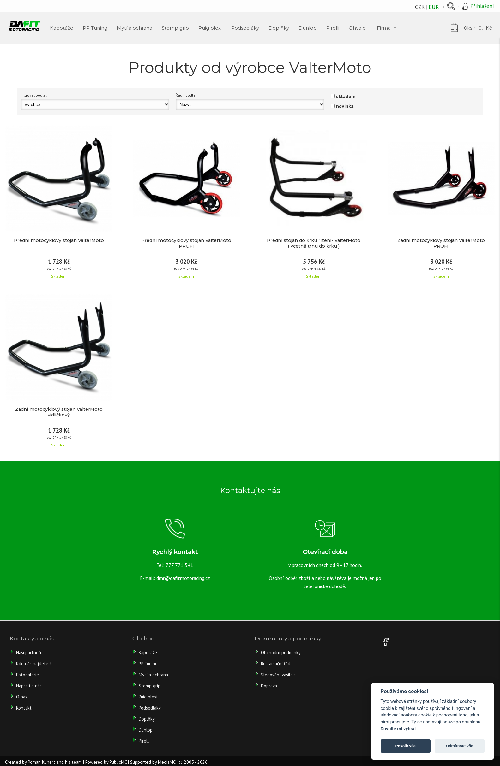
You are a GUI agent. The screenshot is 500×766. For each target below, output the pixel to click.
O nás (21, 697)
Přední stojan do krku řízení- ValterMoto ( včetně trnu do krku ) (313, 243)
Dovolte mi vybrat (398, 729)
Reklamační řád (275, 664)
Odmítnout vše (459, 746)
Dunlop (146, 730)
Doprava (269, 686)
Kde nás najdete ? (34, 664)
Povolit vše (405, 746)
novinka (345, 106)
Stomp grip (149, 686)
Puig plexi (148, 697)
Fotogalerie (27, 675)
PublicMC (118, 762)
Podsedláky (150, 708)
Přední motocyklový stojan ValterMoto (59, 240)
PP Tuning (148, 664)
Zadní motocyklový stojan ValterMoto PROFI (441, 243)
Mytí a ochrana (153, 675)
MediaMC (166, 762)
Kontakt (24, 708)
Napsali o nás (29, 686)
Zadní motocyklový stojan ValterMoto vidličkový (59, 412)
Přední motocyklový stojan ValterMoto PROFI (186, 243)
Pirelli (145, 741)
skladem (346, 96)
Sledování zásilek (278, 675)
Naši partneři (28, 653)
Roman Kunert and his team (55, 762)
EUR (434, 6)
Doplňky (147, 719)
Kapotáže (148, 653)
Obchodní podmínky (281, 653)
